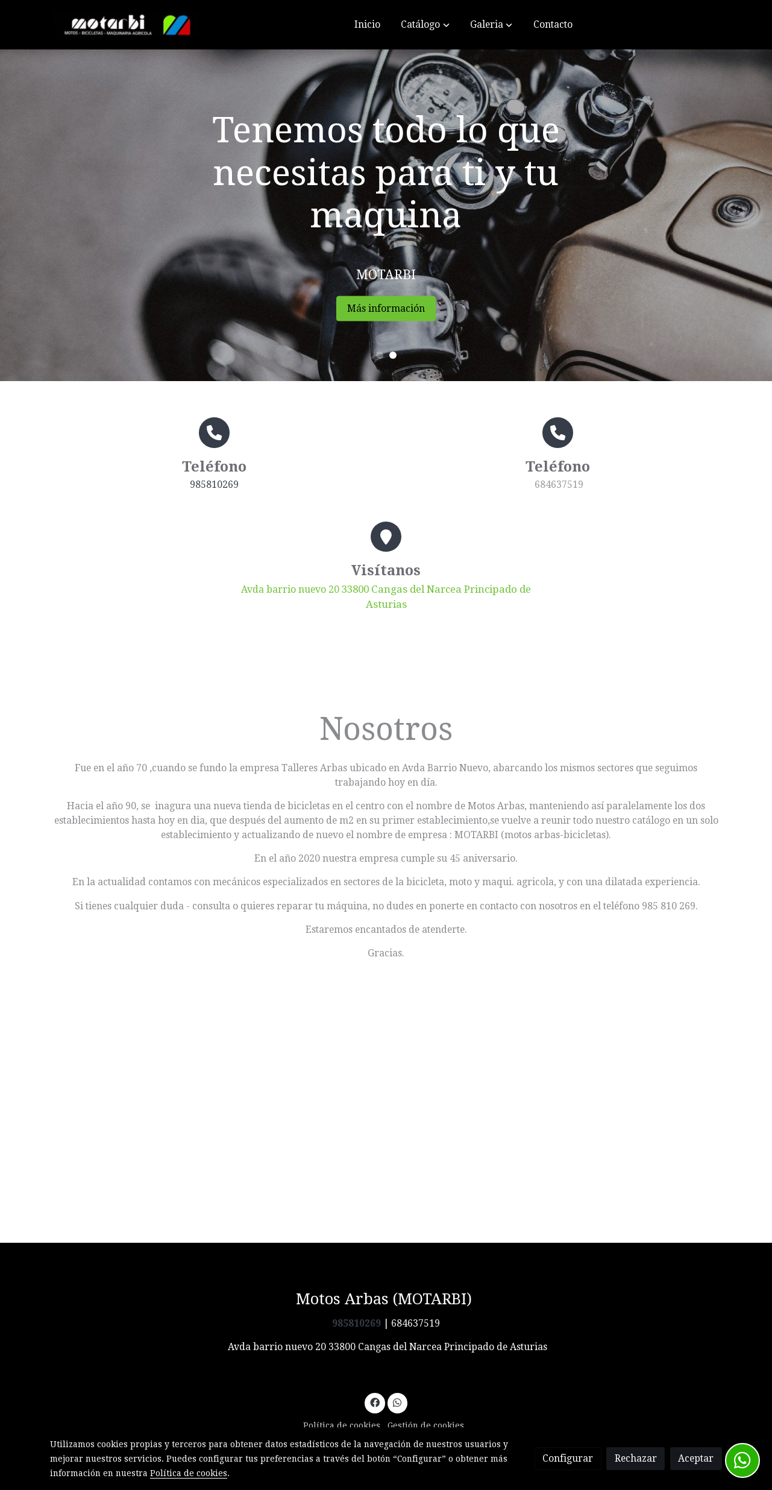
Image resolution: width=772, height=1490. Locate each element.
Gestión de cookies (426, 1425)
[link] (127, 24)
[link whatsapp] (397, 1402)
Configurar (567, 1458)
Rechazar (636, 1458)
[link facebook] (374, 1402)
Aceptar (696, 1458)
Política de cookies (341, 1425)
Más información (408, 308)
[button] (425, 24)
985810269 (214, 484)
